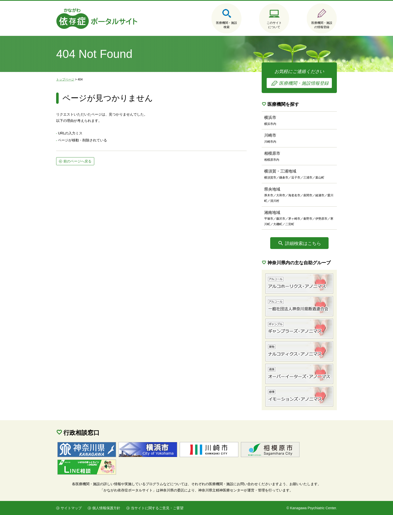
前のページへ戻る (77, 161)
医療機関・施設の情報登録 (321, 25)
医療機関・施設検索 (226, 25)
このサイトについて (274, 25)
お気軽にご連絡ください (299, 78)
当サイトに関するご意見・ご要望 (157, 508)
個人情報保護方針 (106, 508)
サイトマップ (71, 508)
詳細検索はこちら (303, 243)
